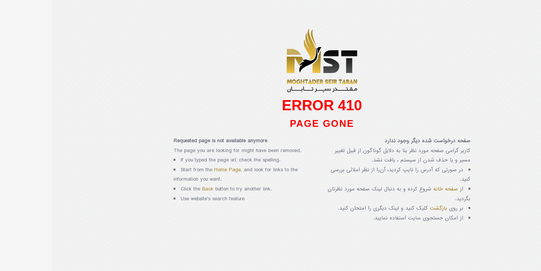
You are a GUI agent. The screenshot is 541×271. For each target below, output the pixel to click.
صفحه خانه (394, 189)
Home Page (176, 170)
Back (156, 189)
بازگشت (387, 208)
